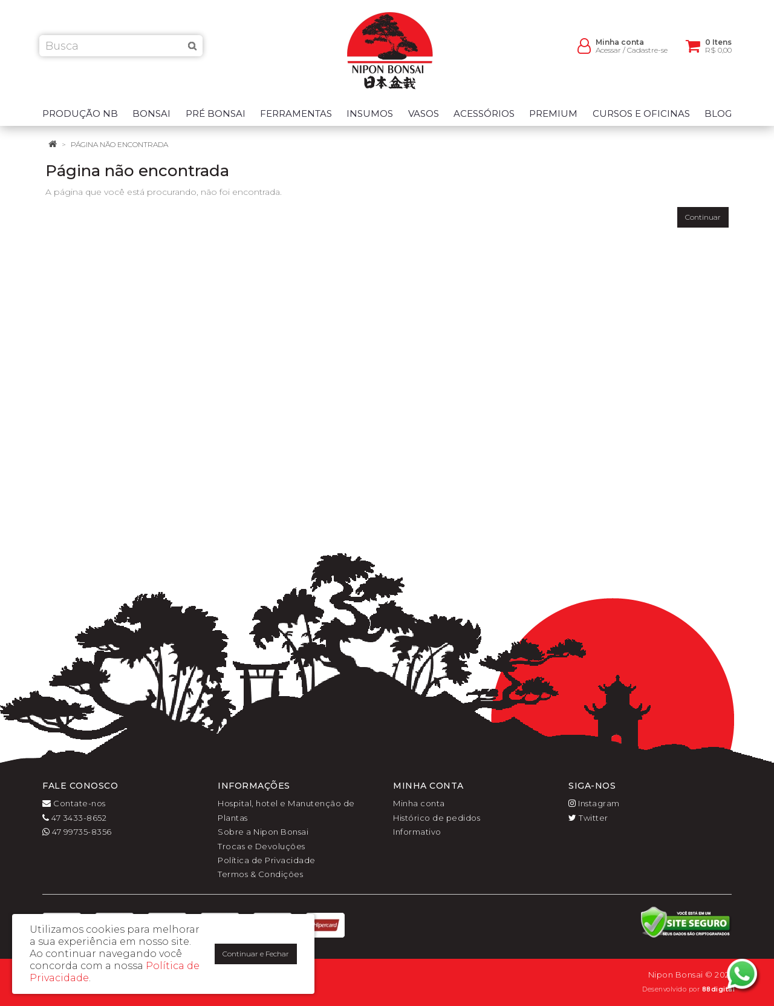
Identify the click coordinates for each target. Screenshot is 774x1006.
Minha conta (419, 803)
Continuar (703, 217)
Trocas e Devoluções (261, 846)
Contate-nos (74, 803)
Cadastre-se (647, 54)
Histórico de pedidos (436, 818)
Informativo (417, 832)
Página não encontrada (119, 144)
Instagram (594, 803)
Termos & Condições (260, 874)
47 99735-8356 (77, 832)
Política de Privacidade (267, 860)
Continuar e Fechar (256, 953)
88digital (718, 989)
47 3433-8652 (74, 818)
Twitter (588, 818)
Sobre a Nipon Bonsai (263, 832)
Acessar (608, 54)
